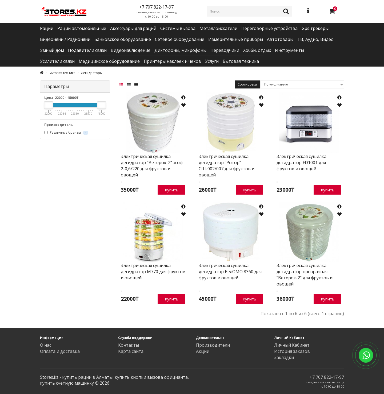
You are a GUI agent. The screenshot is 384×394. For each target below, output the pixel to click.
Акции (202, 351)
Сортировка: (248, 84)
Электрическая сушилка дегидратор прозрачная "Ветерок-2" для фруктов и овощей (305, 274)
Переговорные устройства (269, 28)
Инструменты (289, 50)
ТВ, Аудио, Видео (315, 39)
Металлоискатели (218, 28)
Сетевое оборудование (179, 39)
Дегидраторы (91, 73)
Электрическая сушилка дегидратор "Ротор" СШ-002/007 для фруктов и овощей (226, 165)
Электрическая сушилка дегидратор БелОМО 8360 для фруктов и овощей (230, 271)
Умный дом (52, 50)
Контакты (128, 345)
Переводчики (224, 50)
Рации (46, 28)
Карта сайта (130, 351)
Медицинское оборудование (109, 61)
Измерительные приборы (235, 39)
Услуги (212, 61)
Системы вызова (177, 28)
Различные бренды (66, 132)
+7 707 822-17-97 (327, 377)
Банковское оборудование (122, 39)
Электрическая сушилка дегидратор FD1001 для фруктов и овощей (301, 162)
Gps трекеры (315, 28)
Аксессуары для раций (133, 28)
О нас (45, 345)
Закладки (284, 357)
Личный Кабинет (292, 345)
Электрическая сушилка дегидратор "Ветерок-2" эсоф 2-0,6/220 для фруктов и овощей (152, 165)
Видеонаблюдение (130, 50)
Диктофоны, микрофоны (180, 50)
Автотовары (280, 39)
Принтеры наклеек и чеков (172, 61)
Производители (213, 345)
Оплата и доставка (60, 351)
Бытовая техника (241, 61)
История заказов (292, 351)
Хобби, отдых (257, 50)
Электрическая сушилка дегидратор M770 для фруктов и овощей (153, 271)
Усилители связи (57, 61)
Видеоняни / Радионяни (65, 39)
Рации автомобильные (81, 28)
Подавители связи (87, 50)
